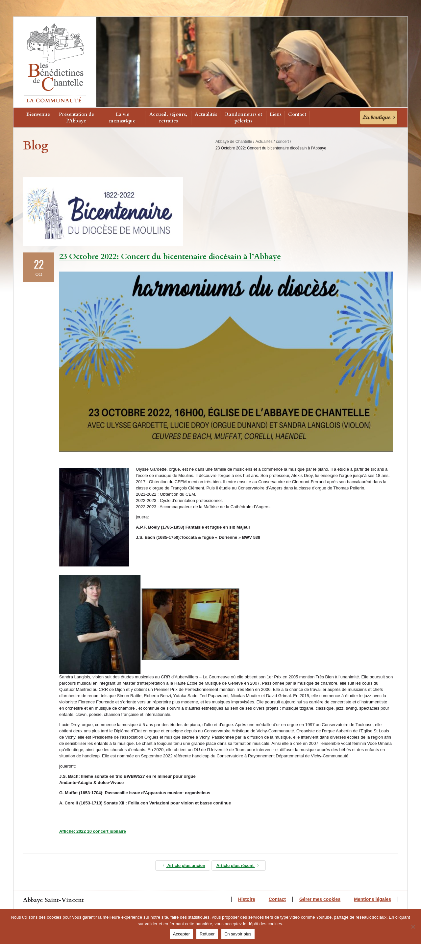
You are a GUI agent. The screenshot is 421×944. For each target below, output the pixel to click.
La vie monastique (122, 117)
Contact (297, 114)
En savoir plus (238, 933)
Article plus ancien (182, 865)
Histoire (246, 899)
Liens (276, 114)
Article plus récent (238, 865)
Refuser (207, 933)
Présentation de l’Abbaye (76, 117)
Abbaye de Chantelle (233, 141)
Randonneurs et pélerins (243, 117)
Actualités (206, 114)
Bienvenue (38, 114)
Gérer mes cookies (319, 899)
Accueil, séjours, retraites (168, 117)
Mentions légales (372, 899)
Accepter (181, 933)
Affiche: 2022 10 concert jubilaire (92, 831)
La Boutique (378, 117)
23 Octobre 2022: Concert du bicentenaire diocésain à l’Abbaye (170, 256)
